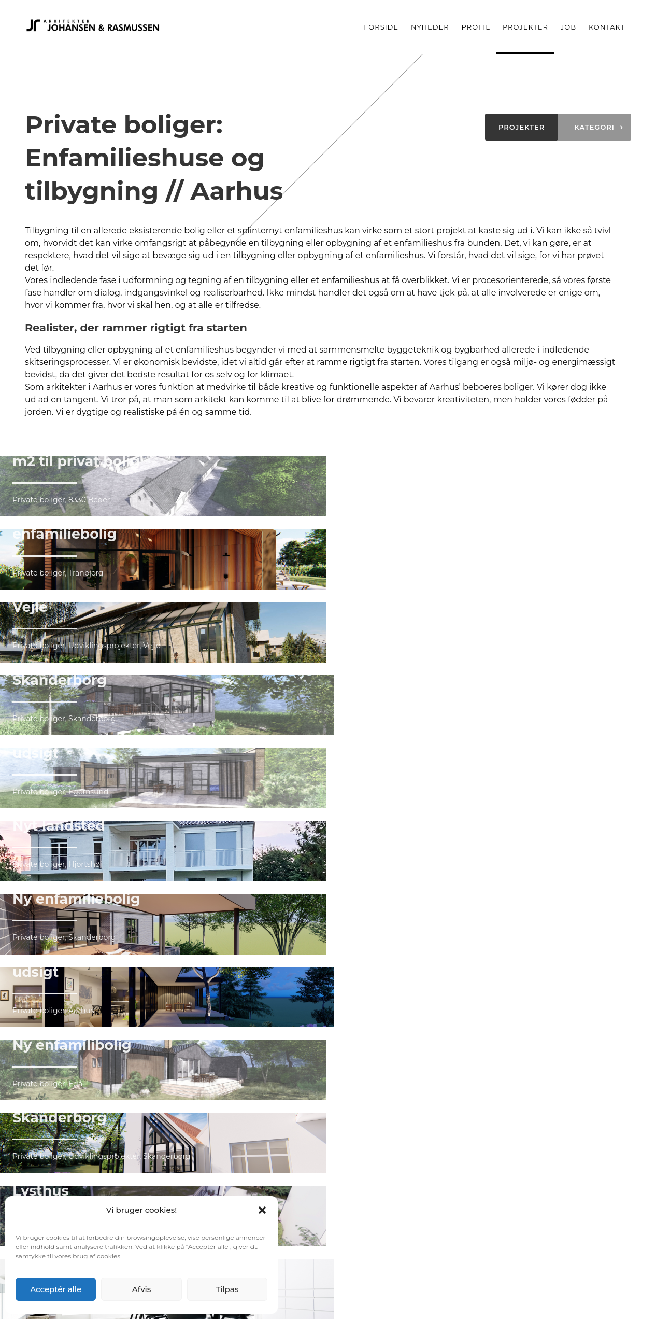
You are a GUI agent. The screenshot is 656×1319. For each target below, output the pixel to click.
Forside (381, 27)
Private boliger (354, 1171)
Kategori (598, 126)
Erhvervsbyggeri (357, 1196)
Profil (476, 27)
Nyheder (430, 27)
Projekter (525, 27)
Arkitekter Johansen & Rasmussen (443, 1294)
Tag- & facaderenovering (372, 1208)
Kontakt (607, 27)
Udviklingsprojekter (364, 1221)
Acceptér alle (55, 1289)
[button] (262, 1210)
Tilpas (227, 1289)
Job (568, 27)
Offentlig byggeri (359, 1158)
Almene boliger (356, 1183)
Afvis (141, 1289)
